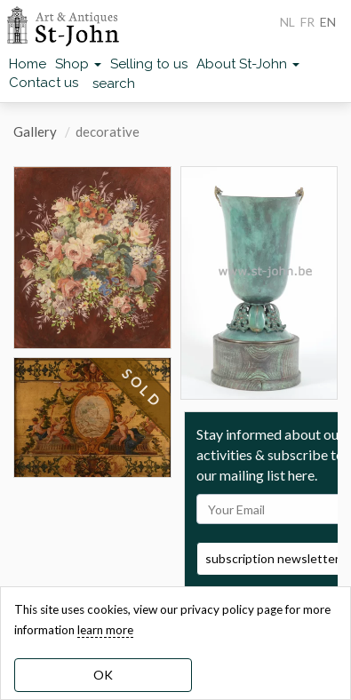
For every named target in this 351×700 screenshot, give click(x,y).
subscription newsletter (272, 558)
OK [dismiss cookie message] (103, 674)
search (113, 83)
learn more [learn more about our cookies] (105, 630)
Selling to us (148, 64)
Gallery (35, 131)
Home (27, 64)
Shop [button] (78, 64)
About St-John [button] (247, 64)
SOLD (142, 388)
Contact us (43, 83)
